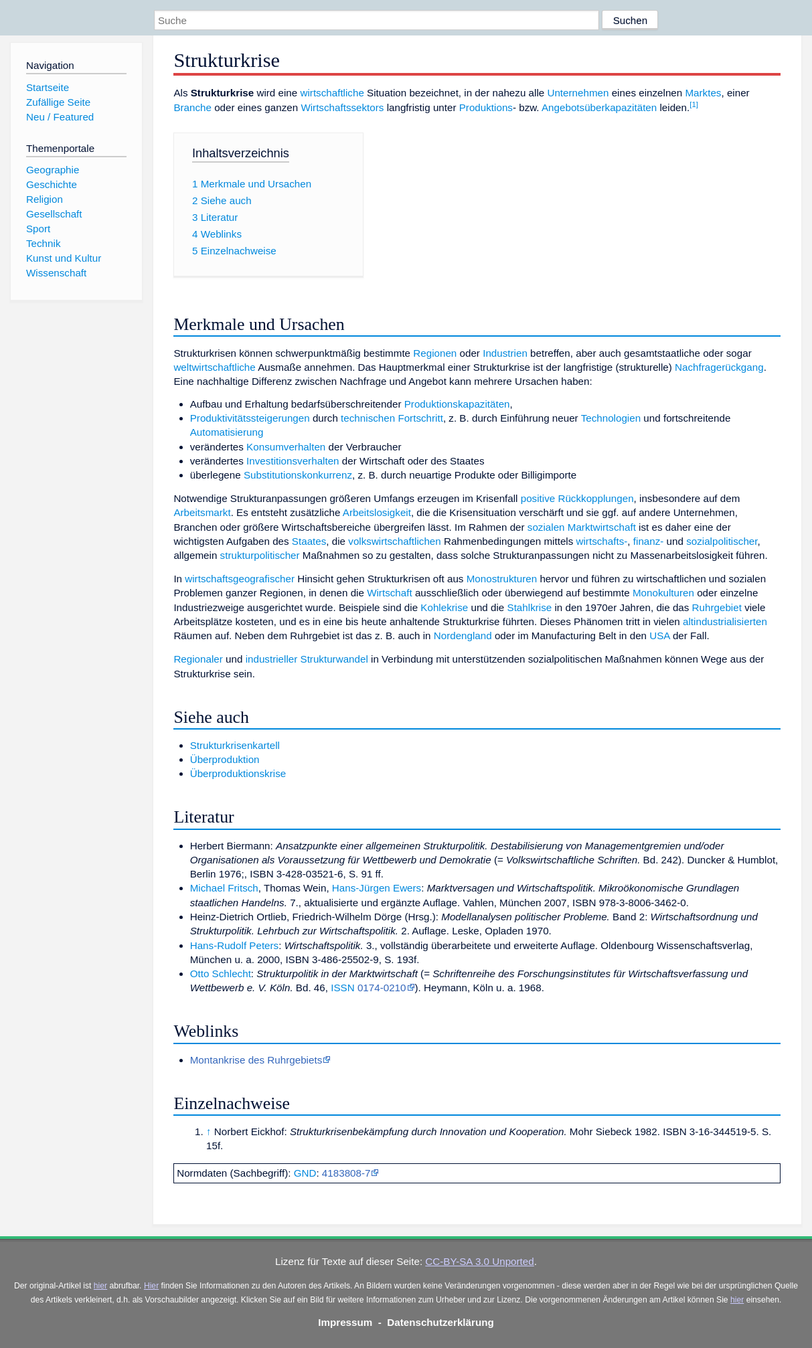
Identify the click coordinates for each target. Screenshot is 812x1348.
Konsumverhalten (285, 446)
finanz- (648, 541)
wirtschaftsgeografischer (240, 578)
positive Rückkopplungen (577, 498)
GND (305, 1173)
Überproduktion (225, 759)
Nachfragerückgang (719, 367)
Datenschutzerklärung (440, 1322)
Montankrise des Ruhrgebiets (256, 1060)
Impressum (345, 1322)
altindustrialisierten (725, 621)
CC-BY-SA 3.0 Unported (479, 1261)
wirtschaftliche (331, 92)
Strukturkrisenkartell (235, 745)
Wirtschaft (389, 592)
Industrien (505, 353)
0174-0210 (381, 987)
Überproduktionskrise (238, 773)
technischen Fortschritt (392, 418)
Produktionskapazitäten (457, 404)
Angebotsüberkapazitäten (599, 107)
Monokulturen (663, 592)
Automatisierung (227, 432)
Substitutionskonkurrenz (298, 475)
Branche (192, 107)
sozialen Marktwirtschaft (581, 527)
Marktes (703, 92)
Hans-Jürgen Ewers (376, 888)
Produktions (486, 107)
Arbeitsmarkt (201, 512)
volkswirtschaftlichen (394, 541)
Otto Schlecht (220, 973)
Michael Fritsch (224, 888)
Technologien (611, 418)
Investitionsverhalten (292, 461)
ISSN (342, 987)
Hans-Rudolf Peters (234, 945)
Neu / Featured (60, 116)
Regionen (435, 353)
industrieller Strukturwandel (307, 659)
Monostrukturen (502, 578)
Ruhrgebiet (717, 607)
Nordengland (463, 635)
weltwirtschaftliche (214, 367)
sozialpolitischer (721, 541)
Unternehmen (577, 92)
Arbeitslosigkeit (377, 512)
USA (659, 635)
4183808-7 (346, 1173)
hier (100, 1285)
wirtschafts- (602, 541)
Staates (309, 541)
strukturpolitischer (260, 555)
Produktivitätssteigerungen (250, 418)
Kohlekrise (444, 607)
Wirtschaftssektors (342, 107)
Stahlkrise (529, 607)
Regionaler (197, 659)
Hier (151, 1285)
